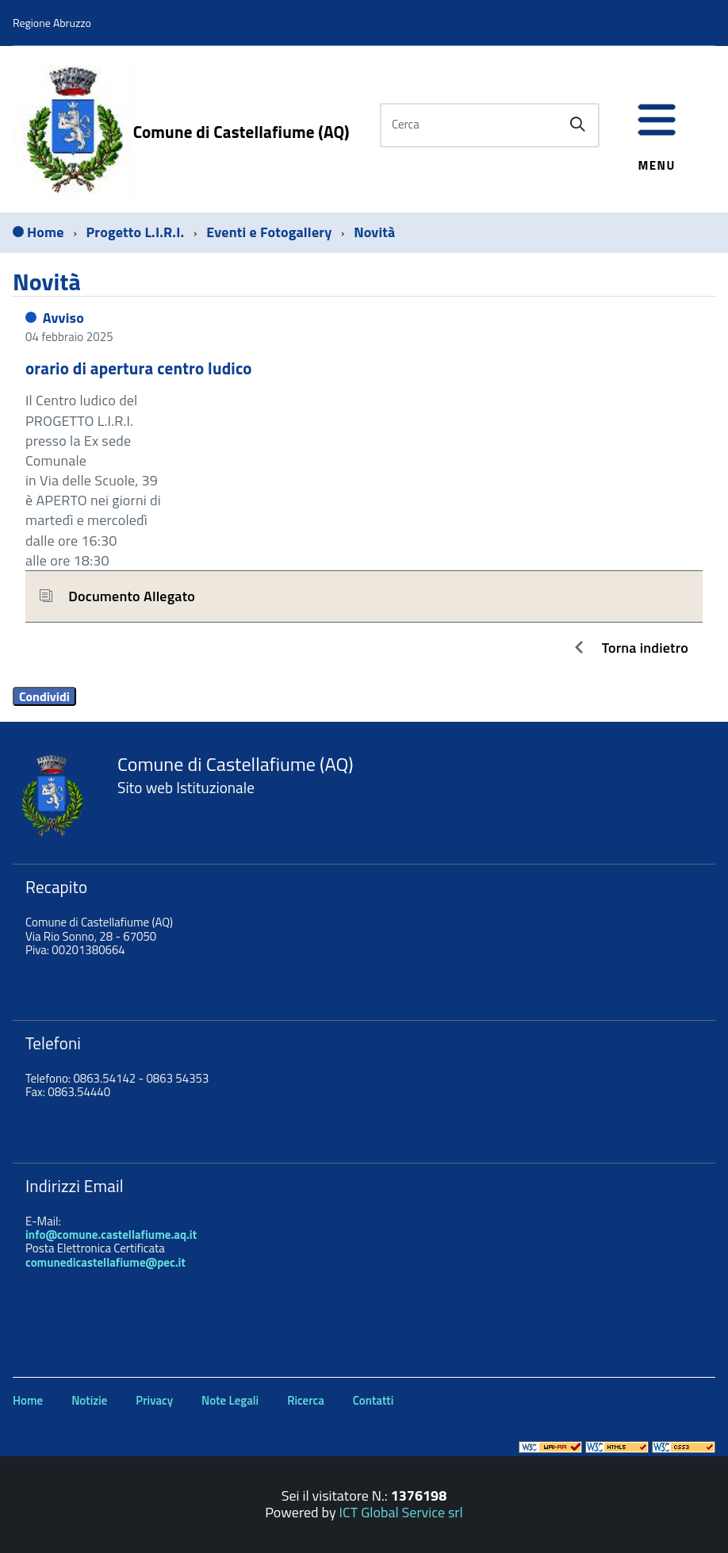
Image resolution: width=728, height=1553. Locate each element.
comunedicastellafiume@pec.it (105, 1262)
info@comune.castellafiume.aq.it (111, 1234)
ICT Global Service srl (401, 1512)
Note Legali (230, 1400)
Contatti (373, 1400)
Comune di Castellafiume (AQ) (241, 132)
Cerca (406, 124)
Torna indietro (645, 647)
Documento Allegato (131, 596)
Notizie (89, 1400)
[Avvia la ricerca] (577, 124)
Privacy (154, 1400)
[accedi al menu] (656, 128)
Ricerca (305, 1400)
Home (28, 1400)
